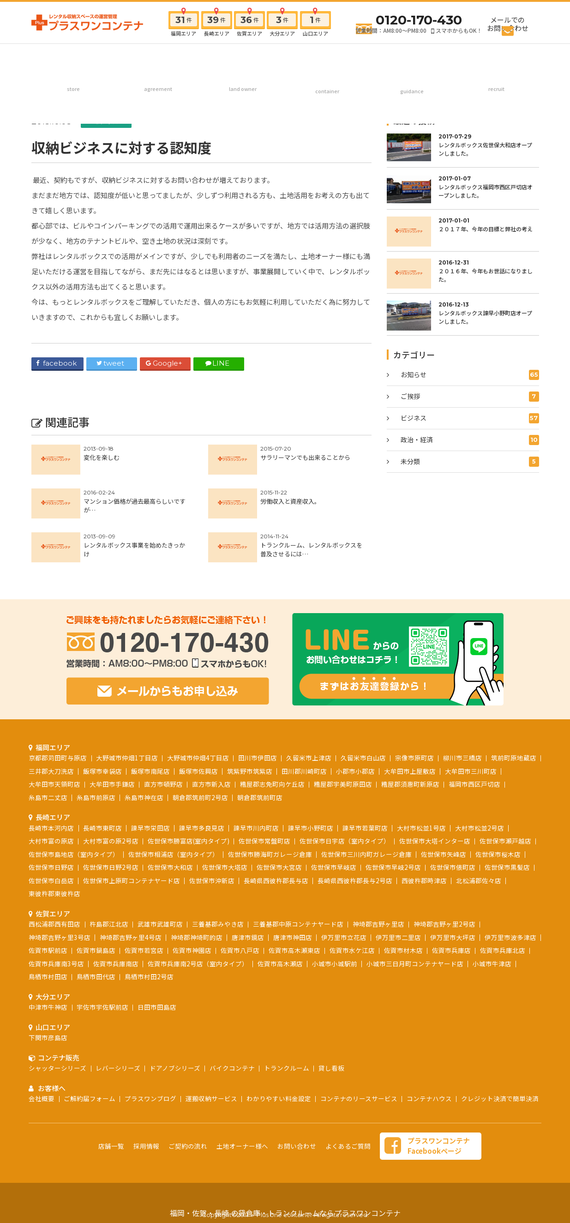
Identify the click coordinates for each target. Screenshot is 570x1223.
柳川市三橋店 (462, 757)
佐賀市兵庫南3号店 (56, 963)
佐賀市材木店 (403, 950)
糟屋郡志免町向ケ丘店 (272, 784)
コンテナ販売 (327, 57)
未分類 (470, 462)
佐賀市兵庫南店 (115, 963)
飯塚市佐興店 (198, 771)
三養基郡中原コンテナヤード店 (298, 923)
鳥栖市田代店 (96, 976)
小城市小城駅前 (334, 963)
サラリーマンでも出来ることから (305, 457)
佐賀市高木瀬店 (280, 963)
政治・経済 (470, 440)
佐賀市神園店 (192, 950)
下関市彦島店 (48, 1037)
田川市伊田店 (257, 757)
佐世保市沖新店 (211, 880)
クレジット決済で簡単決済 (500, 1098)
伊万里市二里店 (398, 937)
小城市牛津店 (492, 963)
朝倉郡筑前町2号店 (200, 797)
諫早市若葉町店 (365, 827)
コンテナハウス (429, 1098)
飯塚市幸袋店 (102, 771)
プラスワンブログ (150, 1098)
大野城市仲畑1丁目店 (127, 757)
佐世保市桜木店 (498, 854)
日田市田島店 (157, 1007)
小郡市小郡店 (355, 771)
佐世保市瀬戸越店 (505, 840)
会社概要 (41, 1098)
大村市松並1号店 (421, 827)
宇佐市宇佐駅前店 (102, 1007)
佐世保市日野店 (51, 867)
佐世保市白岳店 (51, 880)
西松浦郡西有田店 (54, 923)
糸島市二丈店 (48, 797)
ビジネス (106, 121)
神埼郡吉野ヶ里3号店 (59, 937)
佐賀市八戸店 (240, 950)
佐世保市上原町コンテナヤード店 (131, 880)
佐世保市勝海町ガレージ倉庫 (270, 854)
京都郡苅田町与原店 (58, 757)
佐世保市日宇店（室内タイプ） (345, 840)
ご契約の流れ (158, 57)
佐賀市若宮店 (144, 950)
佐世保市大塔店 (224, 867)
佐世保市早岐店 (333, 867)
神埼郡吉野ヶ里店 (378, 923)
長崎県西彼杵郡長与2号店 (355, 880)
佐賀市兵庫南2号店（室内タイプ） (198, 963)
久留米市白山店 (363, 757)
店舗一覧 (111, 1146)
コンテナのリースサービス (358, 1098)
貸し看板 (331, 1067)
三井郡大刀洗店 (51, 771)
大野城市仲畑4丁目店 (198, 757)
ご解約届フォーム (89, 1098)
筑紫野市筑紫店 (249, 771)
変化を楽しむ (102, 457)
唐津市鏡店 (248, 937)
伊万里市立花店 (343, 937)
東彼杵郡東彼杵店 (54, 893)
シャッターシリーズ (57, 1067)
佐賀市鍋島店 (96, 950)
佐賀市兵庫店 (451, 950)
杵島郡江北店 (109, 923)
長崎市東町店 (102, 827)
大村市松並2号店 (479, 827)
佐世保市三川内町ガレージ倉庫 (366, 854)
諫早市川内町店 (256, 827)
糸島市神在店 (144, 797)
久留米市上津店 (308, 757)
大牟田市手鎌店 (112, 784)
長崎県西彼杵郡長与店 (276, 880)
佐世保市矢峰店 (443, 854)
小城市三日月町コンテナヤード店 (414, 963)
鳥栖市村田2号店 (149, 976)
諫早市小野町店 (310, 827)
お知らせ (470, 375)
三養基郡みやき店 (218, 923)
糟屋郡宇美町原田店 (343, 784)
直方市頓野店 (163, 784)
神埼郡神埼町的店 (196, 937)
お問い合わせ (296, 1146)
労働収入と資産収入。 (290, 501)
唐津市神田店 (292, 937)
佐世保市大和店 (170, 867)
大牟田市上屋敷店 (410, 771)
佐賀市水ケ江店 (352, 950)
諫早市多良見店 (201, 827)
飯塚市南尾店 (150, 771)
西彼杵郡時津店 (424, 880)
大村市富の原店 (51, 840)
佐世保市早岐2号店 (393, 867)
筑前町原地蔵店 (513, 757)
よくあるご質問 (348, 1146)
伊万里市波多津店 (510, 937)
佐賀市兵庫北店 (502, 950)
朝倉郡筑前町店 (259, 797)
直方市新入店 (211, 784)
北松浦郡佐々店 (478, 880)
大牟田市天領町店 (54, 784)
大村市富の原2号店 (110, 840)
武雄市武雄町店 (160, 923)
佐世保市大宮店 (279, 867)
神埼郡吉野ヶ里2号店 (444, 923)
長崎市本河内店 (51, 827)
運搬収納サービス (211, 1098)
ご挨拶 (470, 397)
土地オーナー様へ (242, 57)
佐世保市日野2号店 (110, 867)
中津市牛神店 (48, 1007)
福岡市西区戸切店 (474, 784)
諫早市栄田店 (150, 827)
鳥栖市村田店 (48, 976)
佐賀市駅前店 (48, 950)
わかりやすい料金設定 (278, 1098)
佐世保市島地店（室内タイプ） (74, 854)
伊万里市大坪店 (452, 937)
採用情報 (496, 57)
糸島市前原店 (96, 797)
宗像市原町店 (414, 757)
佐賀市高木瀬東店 (294, 950)
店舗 (73, 57)
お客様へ (412, 57)
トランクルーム (286, 1067)
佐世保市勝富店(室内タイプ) (188, 840)
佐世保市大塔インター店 (434, 840)
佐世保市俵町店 (452, 867)
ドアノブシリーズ (175, 1067)
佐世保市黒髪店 (507, 867)
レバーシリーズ (118, 1067)
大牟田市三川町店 (471, 771)
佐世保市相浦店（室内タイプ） (173, 854)
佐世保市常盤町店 (264, 840)
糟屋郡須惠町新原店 (410, 784)
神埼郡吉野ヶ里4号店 (131, 937)
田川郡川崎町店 (304, 771)
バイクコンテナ (232, 1067)
